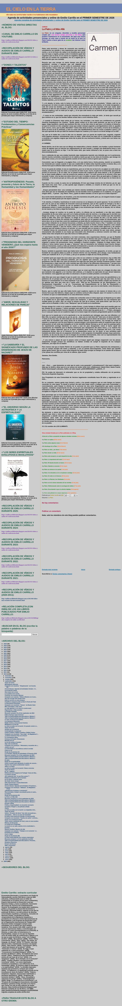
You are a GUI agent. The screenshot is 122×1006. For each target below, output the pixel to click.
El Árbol (7, 827)
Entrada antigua (114, 569)
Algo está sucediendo (11, 743)
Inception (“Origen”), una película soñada (17, 806)
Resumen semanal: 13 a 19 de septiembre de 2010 (19, 755)
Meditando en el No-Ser (12, 724)
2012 (5, 670)
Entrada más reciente (49, 569)
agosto (7, 847)
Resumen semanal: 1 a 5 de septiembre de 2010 (19, 839)
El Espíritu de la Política (12, 832)
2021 (5, 653)
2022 (5, 651)
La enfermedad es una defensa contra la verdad (19, 748)
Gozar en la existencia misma (13, 819)
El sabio (7, 760)
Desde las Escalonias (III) (12, 835)
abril (6, 854)
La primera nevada (10, 774)
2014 (5, 666)
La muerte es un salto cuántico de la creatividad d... (20, 826)
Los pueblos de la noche (12, 693)
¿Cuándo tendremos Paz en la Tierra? (16, 735)
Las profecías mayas (11, 690)
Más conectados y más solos (13, 706)
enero (7, 859)
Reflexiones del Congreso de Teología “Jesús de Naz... (21, 773)
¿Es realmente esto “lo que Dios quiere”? (17, 776)
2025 (5, 645)
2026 (5, 644)
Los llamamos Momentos (12, 721)
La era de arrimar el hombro (13, 742)
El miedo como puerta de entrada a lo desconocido (20, 816)
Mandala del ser (9, 740)
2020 (5, 655)
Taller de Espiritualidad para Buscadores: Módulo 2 (20, 756)
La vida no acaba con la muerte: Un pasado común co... (21, 726)
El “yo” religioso (10, 771)
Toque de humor (9, 682)
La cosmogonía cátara (11, 737)
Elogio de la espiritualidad (12, 761)
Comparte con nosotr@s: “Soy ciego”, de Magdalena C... (21, 734)
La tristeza (8, 793)
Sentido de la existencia (12, 729)
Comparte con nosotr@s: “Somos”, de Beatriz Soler (20, 705)
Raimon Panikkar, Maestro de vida (15, 829)
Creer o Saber (9, 834)
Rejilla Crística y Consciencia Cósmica (16, 723)
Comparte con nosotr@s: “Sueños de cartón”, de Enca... (21, 818)
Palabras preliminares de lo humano (15, 777)
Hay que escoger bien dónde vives (15, 698)
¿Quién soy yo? (9, 747)
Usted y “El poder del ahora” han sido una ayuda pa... (21, 813)
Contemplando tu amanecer (13, 731)
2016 (5, 662)
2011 (5, 672)
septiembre (9, 681)
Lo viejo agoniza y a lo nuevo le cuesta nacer (18, 708)
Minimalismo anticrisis (11, 684)
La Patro (50, 497)
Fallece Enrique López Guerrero (14, 714)
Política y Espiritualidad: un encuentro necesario (19, 805)
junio (7, 850)
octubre (7, 679)
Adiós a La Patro (10, 766)
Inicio (83, 569)
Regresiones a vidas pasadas (13, 710)
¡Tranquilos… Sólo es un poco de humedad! (18, 814)
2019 (5, 657)
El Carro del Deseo (10, 844)
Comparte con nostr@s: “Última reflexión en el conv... (21, 697)
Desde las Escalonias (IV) (12, 795)
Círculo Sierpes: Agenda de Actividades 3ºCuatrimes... (21, 786)
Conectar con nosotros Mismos (14, 695)
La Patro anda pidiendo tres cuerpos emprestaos (19, 837)
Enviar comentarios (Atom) (62, 574)
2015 (5, 664)
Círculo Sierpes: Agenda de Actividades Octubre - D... (20, 689)
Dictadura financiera (11, 842)
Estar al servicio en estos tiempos (15, 700)
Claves (7, 808)
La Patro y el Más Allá (11, 797)
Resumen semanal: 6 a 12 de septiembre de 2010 (19, 798)
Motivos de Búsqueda (11, 823)
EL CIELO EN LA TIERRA (31, 9)
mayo (7, 852)
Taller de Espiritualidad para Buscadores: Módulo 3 (20, 716)
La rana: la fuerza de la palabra (14, 719)
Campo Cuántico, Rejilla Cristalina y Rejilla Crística (20, 732)
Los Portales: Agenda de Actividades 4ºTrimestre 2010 (21, 753)
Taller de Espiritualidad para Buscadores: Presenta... (20, 840)
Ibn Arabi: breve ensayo (12, 781)
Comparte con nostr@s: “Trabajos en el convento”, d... (21, 831)
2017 (5, 661)
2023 (5, 649)
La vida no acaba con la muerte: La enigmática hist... (20, 810)
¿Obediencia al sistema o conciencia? (16, 790)
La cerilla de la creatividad (12, 824)
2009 (5, 861)
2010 (5, 674)
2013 (5, 668)
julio (6, 849)
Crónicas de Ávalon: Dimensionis (15, 739)
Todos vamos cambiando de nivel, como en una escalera (21, 821)
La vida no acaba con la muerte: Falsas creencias (19, 768)
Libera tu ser (8, 750)
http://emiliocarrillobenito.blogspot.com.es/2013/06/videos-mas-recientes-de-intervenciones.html (20, 599)
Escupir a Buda (9, 803)
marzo (7, 856)
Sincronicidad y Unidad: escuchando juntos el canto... (21, 792)
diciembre (8, 675)
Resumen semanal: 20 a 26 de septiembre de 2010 (19, 713)
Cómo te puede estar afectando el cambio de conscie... (21, 763)
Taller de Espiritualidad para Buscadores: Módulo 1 (20, 800)
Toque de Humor (10, 769)
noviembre (8, 677)
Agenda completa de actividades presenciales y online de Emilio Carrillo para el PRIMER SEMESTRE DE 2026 (61, 20)
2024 (5, 647)
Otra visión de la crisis (11, 692)
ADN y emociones (10, 845)
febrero (7, 857)
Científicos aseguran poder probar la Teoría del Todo (20, 702)
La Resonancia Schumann (12, 703)
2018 (5, 659)
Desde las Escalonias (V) (12, 752)
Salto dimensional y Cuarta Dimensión (16, 782)
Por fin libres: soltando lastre (13, 779)
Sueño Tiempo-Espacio (12, 784)
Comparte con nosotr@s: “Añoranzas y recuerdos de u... (21, 745)
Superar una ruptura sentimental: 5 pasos (17, 765)
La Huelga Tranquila (11, 711)
